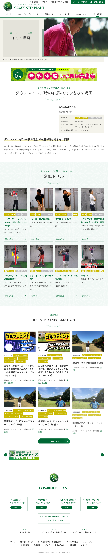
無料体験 (84, 2)
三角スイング (86, 279)
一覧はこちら (54, 444)
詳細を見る (9, 242)
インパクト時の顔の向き (40, 222)
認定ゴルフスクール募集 (59, 2)
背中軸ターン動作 (63, 222)
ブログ (44, 2)
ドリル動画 (97, 14)
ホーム (8, 14)
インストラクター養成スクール (54, 534)
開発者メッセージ (26, 545)
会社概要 (35, 2)
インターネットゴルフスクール (84, 534)
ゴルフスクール (24, 534)
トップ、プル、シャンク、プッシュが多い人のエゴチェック (15, 225)
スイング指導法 (72, 545)
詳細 (15, 510)
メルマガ (84, 548)
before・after (81, 14)
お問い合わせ (98, 2)
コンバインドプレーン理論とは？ (49, 545)
